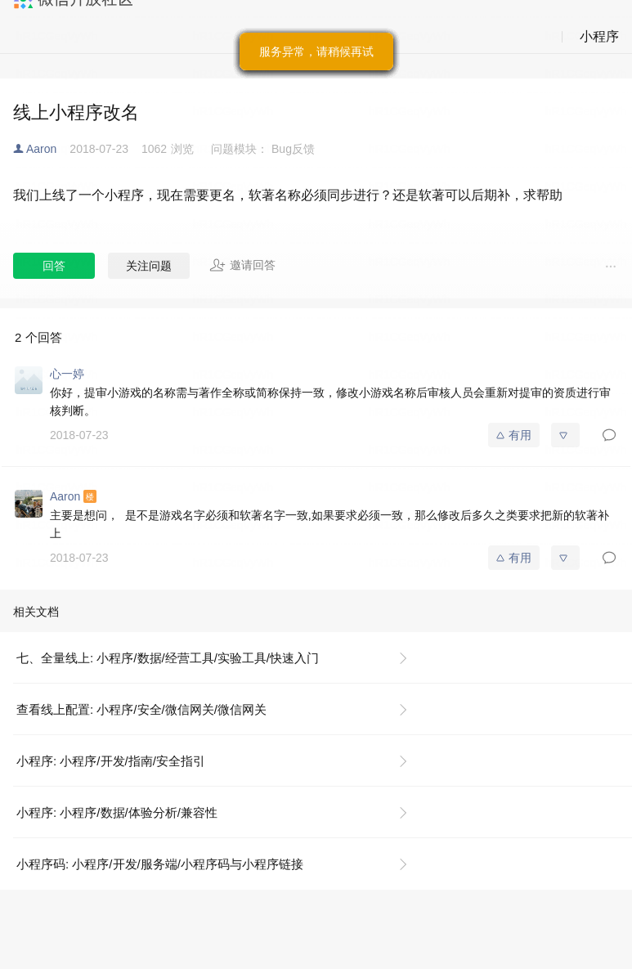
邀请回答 (242, 264)
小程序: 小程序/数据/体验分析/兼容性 (116, 812)
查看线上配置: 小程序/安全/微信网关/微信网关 (141, 709)
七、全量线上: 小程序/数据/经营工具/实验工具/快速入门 (167, 658)
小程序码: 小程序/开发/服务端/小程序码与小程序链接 (159, 864)
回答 (54, 265)
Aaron (41, 148)
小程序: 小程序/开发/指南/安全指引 (110, 761)
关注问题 (149, 265)
